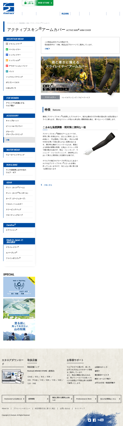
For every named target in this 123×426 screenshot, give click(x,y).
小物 (27, 23)
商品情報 (22, 23)
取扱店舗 (32, 360)
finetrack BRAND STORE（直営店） (41, 371)
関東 (48, 377)
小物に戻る (46, 185)
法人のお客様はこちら (110, 399)
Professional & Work (86, 399)
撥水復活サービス (102, 375)
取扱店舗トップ (33, 367)
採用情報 (38, 399)
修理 (97, 371)
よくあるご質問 (74, 6)
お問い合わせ (65, 408)
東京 (42, 377)
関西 (47, 380)
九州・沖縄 (31, 383)
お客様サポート (75, 360)
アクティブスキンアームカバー (40, 23)
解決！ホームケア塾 (102, 379)
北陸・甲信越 (32, 380)
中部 (41, 380)
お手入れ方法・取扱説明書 (105, 383)
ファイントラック (12, 23)
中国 (53, 380)
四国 (59, 380)
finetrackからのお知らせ (14, 399)
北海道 (29, 377)
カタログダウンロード (72, 3)
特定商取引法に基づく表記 (45, 408)
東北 (36, 377)
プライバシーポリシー (21, 408)
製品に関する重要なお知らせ (62, 399)
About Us (5, 408)
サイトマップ (80, 408)
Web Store (37, 3)
